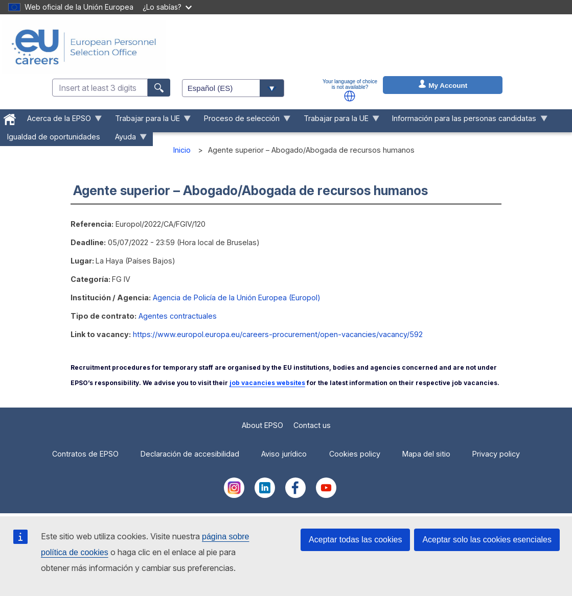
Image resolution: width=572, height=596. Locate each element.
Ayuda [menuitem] (127, 139)
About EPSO (262, 425)
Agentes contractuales (178, 316)
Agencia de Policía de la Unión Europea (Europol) (237, 297)
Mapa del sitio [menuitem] (426, 453)
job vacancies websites (267, 383)
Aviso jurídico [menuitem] (284, 453)
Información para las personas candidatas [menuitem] (466, 121)
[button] (350, 96)
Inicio (182, 150)
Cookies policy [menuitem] (354, 453)
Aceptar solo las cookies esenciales (487, 539)
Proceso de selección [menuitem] (243, 121)
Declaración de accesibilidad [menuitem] (190, 453)
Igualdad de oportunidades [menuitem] (53, 136)
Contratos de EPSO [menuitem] (85, 453)
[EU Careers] (84, 47)
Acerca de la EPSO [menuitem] (61, 121)
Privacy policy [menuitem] (496, 453)
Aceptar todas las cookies (355, 539)
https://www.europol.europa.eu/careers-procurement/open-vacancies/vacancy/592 (278, 334)
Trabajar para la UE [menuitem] (149, 121)
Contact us (312, 425)
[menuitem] (10, 117)
